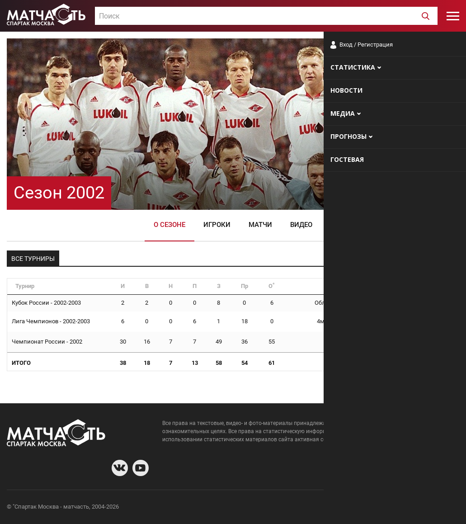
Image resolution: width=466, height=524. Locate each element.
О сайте (349, 508)
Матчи (260, 225)
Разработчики (385, 508)
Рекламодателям (435, 508)
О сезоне (169, 225)
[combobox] (266, 16)
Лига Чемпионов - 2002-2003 (51, 321)
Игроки (217, 225)
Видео (301, 225)
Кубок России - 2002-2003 (46, 302)
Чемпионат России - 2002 (47, 341)
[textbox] (266, 16)
